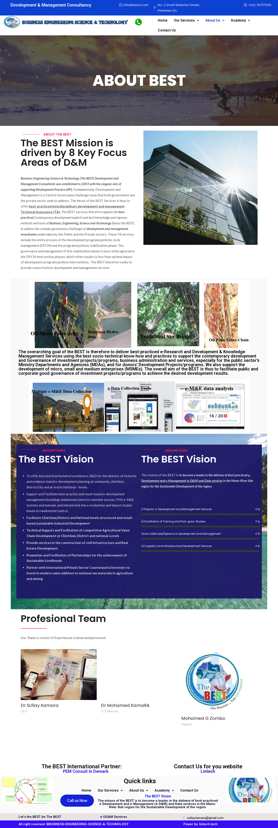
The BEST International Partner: (94, 767)
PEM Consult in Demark (85, 771)
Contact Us (167, 30)
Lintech (208, 771)
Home (163, 20)
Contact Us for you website (209, 767)
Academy (240, 20)
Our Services (186, 20)
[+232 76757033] (260, 5)
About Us (214, 20)
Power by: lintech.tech (200, 824)
